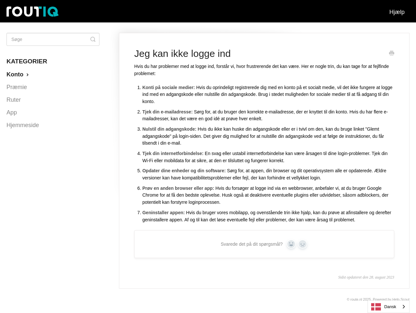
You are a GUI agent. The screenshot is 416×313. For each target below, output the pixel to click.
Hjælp (397, 12)
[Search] (52, 39)
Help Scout (401, 299)
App (11, 112)
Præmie (16, 87)
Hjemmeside (22, 125)
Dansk (383, 307)
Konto (18, 74)
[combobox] (389, 306)
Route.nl (356, 299)
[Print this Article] (391, 54)
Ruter (13, 100)
